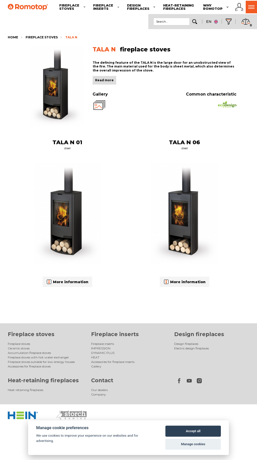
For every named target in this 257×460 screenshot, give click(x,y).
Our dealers (99, 390)
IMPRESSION (100, 348)
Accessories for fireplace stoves (29, 366)
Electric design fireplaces (191, 348)
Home (13, 37)
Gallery (96, 366)
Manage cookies (193, 444)
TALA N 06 (184, 142)
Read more (104, 80)
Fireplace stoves (42, 37)
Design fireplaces (199, 334)
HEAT (95, 357)
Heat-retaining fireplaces (43, 380)
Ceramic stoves (19, 348)
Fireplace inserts (115, 334)
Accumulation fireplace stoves (29, 353)
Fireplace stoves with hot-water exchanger (38, 357)
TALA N (71, 37)
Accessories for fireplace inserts (113, 362)
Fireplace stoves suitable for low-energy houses (41, 362)
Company (98, 394)
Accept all (193, 431)
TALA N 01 (67, 142)
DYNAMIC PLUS (102, 353)
